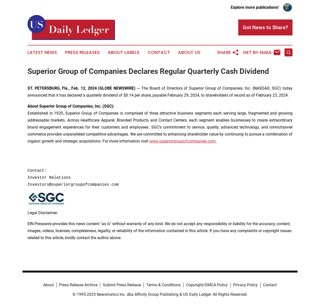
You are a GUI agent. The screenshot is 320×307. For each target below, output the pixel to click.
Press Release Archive (78, 285)
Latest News (42, 52)
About (48, 285)
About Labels (124, 52)
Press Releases (82, 52)
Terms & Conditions (163, 285)
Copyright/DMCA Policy (207, 285)
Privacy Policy (245, 285)
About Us (189, 52)
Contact (159, 52)
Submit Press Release (122, 285)
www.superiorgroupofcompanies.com (182, 141)
